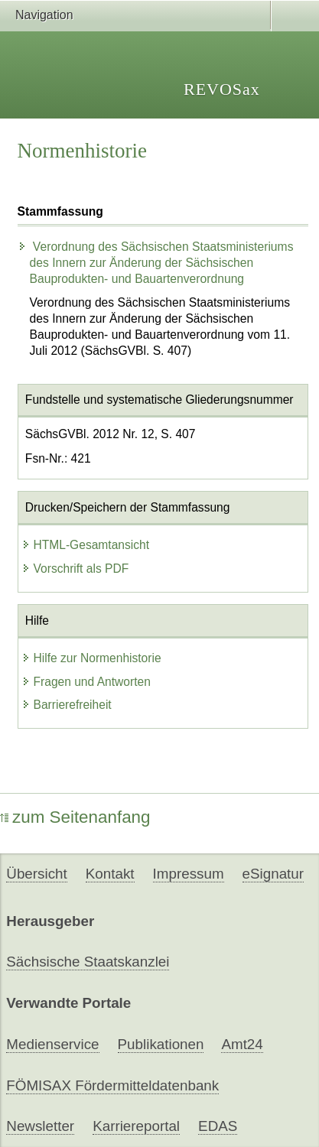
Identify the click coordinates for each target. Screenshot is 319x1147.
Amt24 (241, 1044)
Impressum (188, 874)
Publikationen (161, 1044)
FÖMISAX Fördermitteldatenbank (112, 1085)
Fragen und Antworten (86, 681)
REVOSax (222, 89)
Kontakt (110, 874)
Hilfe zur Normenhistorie (91, 657)
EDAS (217, 1126)
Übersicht (36, 874)
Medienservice (52, 1044)
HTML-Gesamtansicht (85, 544)
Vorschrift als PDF (75, 568)
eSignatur (273, 874)
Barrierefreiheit (66, 704)
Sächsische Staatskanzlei (87, 962)
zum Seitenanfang (75, 817)
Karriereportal (136, 1126)
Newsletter (40, 1126)
